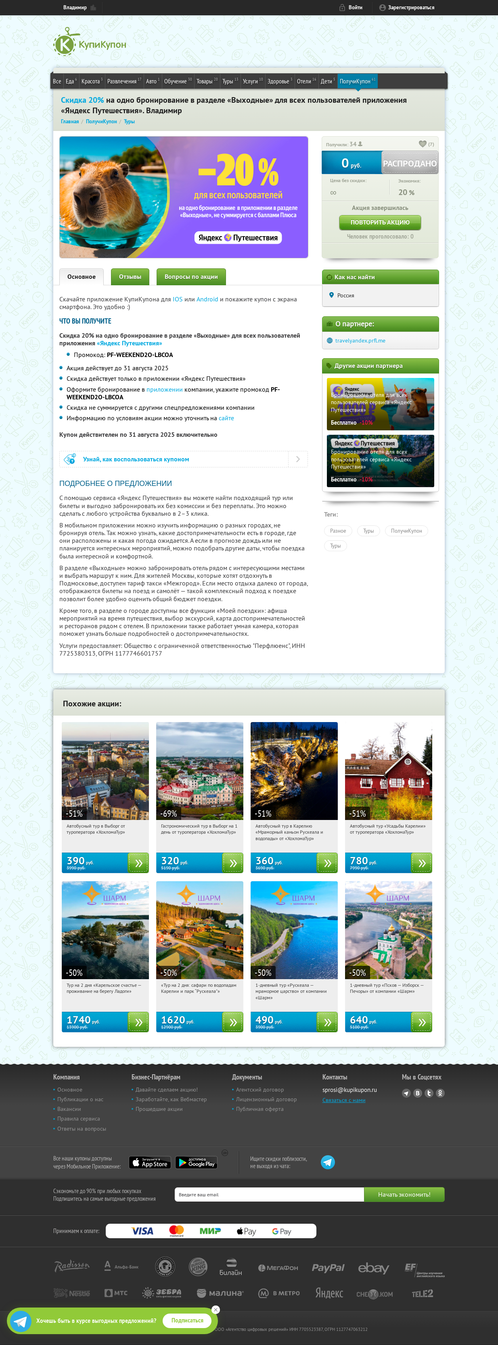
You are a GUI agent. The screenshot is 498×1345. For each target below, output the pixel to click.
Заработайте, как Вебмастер (171, 1099)
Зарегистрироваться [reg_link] (411, 7)
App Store (150, 1162)
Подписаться (187, 1320)
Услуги (253, 80)
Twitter (429, 1093)
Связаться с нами (344, 1100)
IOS (178, 299)
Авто (153, 80)
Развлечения (124, 80)
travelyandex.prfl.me (360, 340)
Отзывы (130, 276)
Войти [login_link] (355, 7)
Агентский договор (260, 1089)
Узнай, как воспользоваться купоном (136, 459)
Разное (338, 530)
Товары (207, 80)
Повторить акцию (380, 222)
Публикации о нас (80, 1099)
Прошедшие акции (159, 1109)
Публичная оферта (260, 1109)
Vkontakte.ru (417, 1093)
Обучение (178, 80)
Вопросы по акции (191, 276)
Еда (71, 80)
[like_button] (423, 145)
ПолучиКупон (358, 80)
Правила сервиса (78, 1118)
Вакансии (69, 1109)
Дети (328, 80)
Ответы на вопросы (81, 1128)
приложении (164, 389)
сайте (226, 418)
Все (57, 81)
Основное (81, 276)
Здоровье (280, 80)
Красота (92, 80)
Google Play (196, 1162)
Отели (306, 80)
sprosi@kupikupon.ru (349, 1090)
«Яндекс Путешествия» (129, 343)
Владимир (75, 7)
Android (208, 299)
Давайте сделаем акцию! (167, 1089)
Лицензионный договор (266, 1099)
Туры (230, 80)
